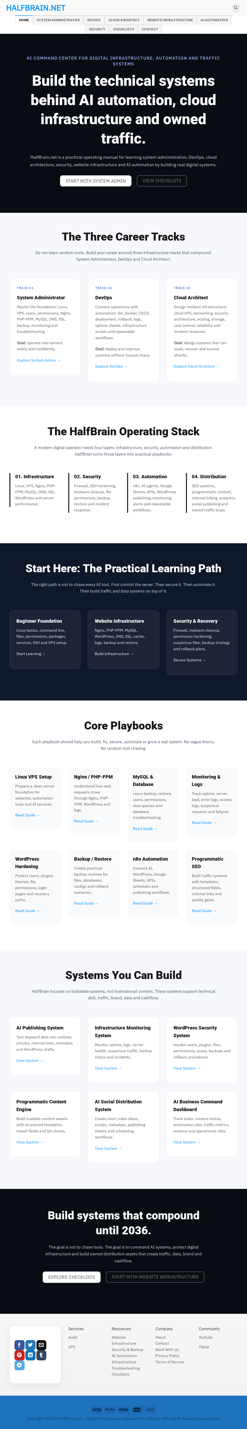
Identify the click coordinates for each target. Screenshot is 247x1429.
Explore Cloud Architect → (197, 366)
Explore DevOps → (111, 366)
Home (24, 20)
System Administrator (58, 20)
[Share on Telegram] (19, 1365)
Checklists (123, 29)
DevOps (94, 20)
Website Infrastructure (170, 20)
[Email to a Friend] (41, 1345)
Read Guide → (27, 815)
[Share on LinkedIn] (30, 1355)
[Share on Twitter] (30, 1345)
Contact (150, 29)
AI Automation (214, 20)
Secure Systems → (189, 659)
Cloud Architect (124, 20)
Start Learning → (31, 653)
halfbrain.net (28, 8)
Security (97, 29)
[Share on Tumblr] (41, 1355)
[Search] (236, 7)
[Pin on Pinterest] (19, 1355)
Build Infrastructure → (114, 653)
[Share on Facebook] (19, 1345)
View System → (30, 1060)
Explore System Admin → (39, 360)
